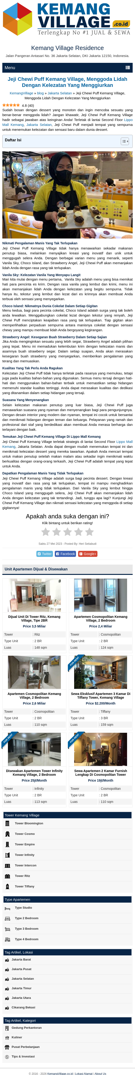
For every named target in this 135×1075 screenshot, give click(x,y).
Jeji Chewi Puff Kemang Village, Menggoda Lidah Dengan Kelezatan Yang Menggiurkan (67, 82)
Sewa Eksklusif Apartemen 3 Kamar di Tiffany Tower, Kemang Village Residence (100, 697)
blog (40, 93)
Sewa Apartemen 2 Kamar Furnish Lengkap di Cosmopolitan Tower (100, 772)
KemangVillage (21, 93)
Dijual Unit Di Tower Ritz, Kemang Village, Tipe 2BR (34, 618)
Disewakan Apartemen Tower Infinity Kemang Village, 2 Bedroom (34, 772)
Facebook (65, 554)
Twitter (45, 554)
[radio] (46, 532)
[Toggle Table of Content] (122, 141)
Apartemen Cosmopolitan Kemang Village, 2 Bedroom (100, 618)
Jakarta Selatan (60, 93)
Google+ (87, 554)
